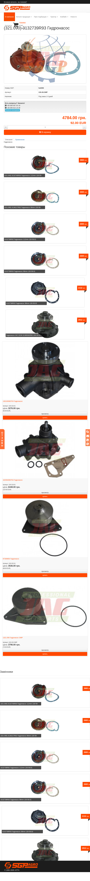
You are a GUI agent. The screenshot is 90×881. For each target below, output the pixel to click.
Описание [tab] (8, 140)
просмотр (45, 414)
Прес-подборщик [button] (41, 17)
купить (45, 418)
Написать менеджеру (12, 110)
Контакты (8, 25)
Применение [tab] (20, 140)
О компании (10, 15)
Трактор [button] (54, 17)
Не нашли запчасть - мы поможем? (15, 2)
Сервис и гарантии (34, 876)
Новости (73, 17)
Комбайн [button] (64, 17)
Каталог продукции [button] (24, 17)
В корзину (45, 132)
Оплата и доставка (53, 876)
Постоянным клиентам (73, 876)
